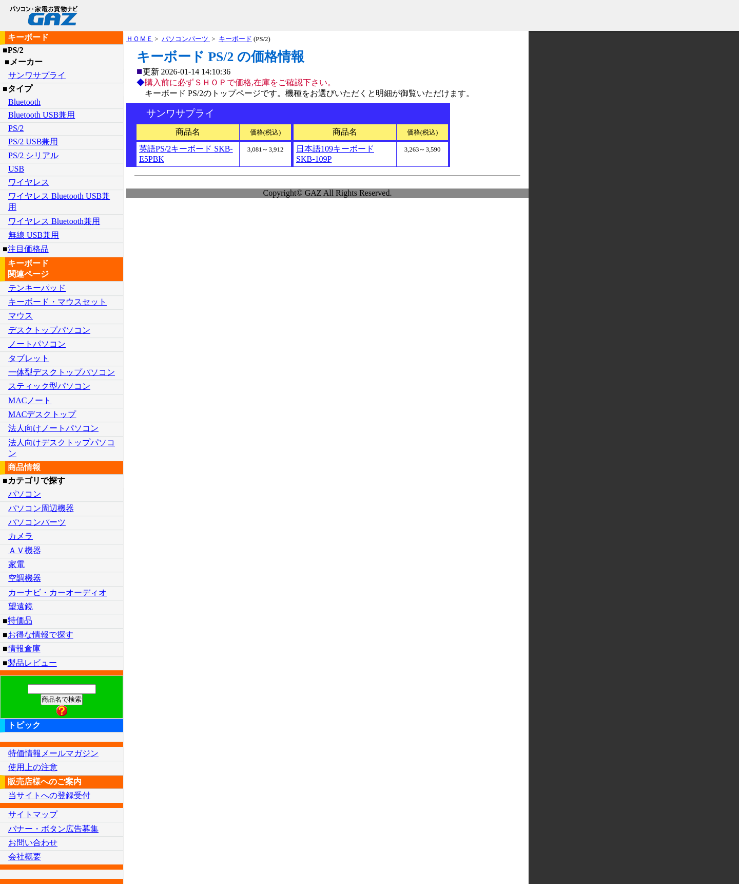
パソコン (24, 494)
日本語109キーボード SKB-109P (335, 153)
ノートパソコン (37, 344)
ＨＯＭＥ (139, 39)
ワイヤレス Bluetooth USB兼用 (59, 201)
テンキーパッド (37, 288)
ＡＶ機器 (24, 550)
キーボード (235, 39)
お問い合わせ (32, 842)
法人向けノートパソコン (53, 428)
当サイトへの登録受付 (49, 795)
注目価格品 (28, 248)
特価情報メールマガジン (53, 753)
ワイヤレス (28, 182)
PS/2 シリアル (33, 155)
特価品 (20, 620)
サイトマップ (32, 814)
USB (16, 168)
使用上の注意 (32, 767)
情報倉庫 (24, 648)
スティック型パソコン (49, 386)
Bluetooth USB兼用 (41, 114)
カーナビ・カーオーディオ (57, 592)
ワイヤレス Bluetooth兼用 (54, 221)
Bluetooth (24, 102)
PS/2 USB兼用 (33, 141)
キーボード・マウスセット (57, 301)
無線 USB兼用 (33, 235)
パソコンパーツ (186, 39)
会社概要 (24, 856)
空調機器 (24, 578)
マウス (20, 315)
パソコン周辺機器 (41, 508)
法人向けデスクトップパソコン (61, 448)
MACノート (29, 400)
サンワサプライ (37, 75)
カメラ (20, 536)
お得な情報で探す (40, 634)
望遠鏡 (20, 606)
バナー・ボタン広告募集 (53, 828)
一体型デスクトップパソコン (61, 372)
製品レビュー (32, 663)
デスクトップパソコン (49, 330)
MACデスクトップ (42, 414)
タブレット (28, 358)
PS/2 (16, 128)
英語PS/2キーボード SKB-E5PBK (186, 153)
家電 (16, 564)
